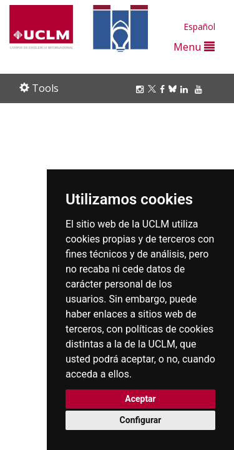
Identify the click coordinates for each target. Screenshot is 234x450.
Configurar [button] (141, 420)
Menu (194, 46)
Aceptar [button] (140, 399)
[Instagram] (141, 89)
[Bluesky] (174, 89)
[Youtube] (200, 89)
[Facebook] (164, 89)
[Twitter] (154, 89)
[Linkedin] (184, 89)
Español (199, 26)
